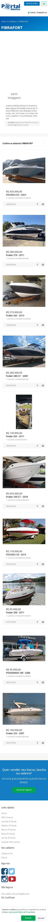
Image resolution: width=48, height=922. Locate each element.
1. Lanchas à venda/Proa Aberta (18, 198)
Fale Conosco (7, 817)
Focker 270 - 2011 (15, 255)
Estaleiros (13, 22)
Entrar (32, 13)
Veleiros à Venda (9, 825)
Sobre (4, 813)
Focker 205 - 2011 (15, 436)
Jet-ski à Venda (8, 838)
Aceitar (28, 918)
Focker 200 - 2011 (15, 612)
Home (3, 22)
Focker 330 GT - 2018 (17, 496)
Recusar (41, 918)
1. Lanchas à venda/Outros (16, 440)
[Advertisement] (24, 61)
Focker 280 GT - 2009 (17, 376)
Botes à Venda (8, 834)
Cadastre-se (42, 13)
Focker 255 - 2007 (15, 733)
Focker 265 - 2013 (15, 315)
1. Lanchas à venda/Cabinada (17, 258)
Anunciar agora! (24, 790)
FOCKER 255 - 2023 (16, 194)
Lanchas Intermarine (10, 842)
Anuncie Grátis (32, 3)
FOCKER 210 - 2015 (16, 554)
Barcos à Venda (8, 829)
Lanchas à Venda (8, 821)
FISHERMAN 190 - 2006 (18, 673)
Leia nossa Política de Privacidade (22, 912)
